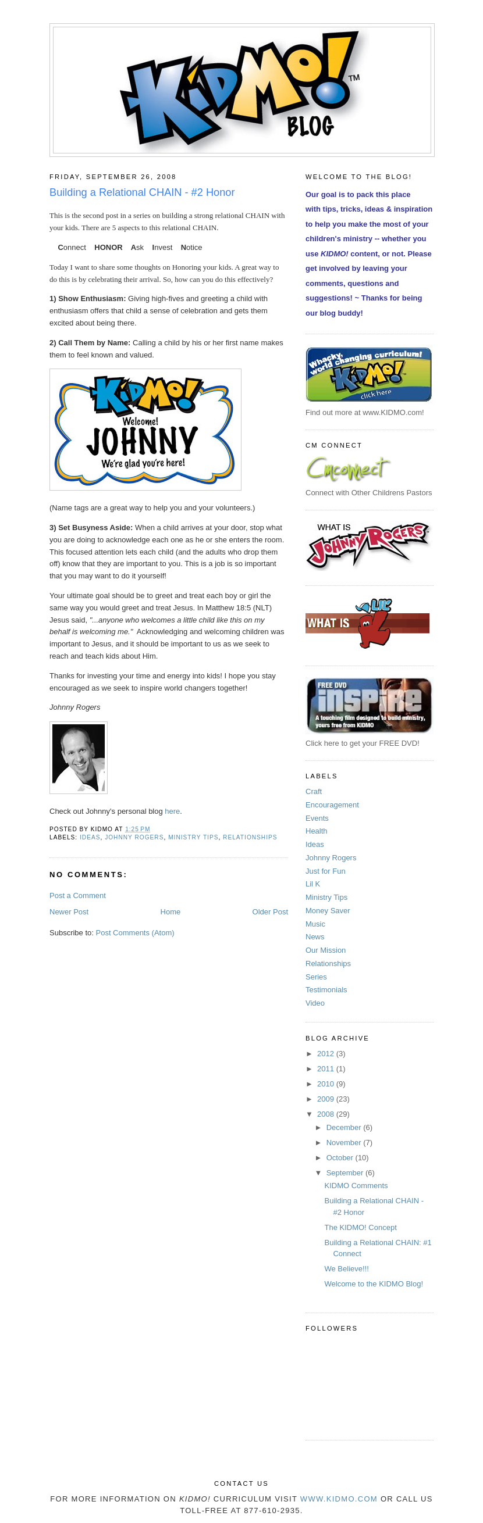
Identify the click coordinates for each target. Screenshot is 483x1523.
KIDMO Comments (356, 1185)
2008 (326, 1114)
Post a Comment (77, 895)
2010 (326, 1083)
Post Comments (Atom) (135, 932)
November (345, 1142)
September (345, 1172)
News (315, 936)
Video (315, 1003)
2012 (326, 1053)
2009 (326, 1099)
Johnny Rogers (134, 837)
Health (317, 831)
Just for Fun (326, 871)
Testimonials (326, 989)
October (341, 1157)
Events (317, 818)
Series (316, 977)
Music (315, 924)
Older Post (270, 911)
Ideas (90, 837)
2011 (326, 1068)
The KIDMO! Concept (360, 1227)
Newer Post (68, 911)
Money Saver (328, 910)
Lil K (313, 884)
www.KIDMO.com (339, 1499)
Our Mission (326, 950)
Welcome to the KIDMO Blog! (373, 1283)
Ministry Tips (193, 837)
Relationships (250, 837)
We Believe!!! (346, 1268)
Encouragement (332, 804)
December (345, 1127)
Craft (314, 791)
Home (171, 911)
